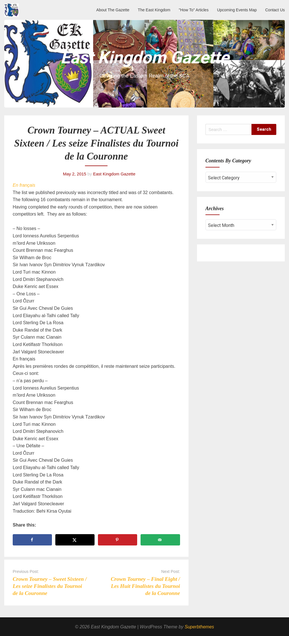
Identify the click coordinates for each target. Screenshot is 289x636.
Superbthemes (199, 626)
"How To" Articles (194, 10)
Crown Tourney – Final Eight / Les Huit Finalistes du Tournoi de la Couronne (145, 586)
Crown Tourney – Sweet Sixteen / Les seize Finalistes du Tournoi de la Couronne (50, 586)
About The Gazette (112, 10)
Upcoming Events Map (237, 10)
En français (24, 185)
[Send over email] (160, 539)
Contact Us (275, 10)
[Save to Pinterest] (117, 539)
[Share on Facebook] (32, 539)
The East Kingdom (154, 10)
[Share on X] (75, 539)
